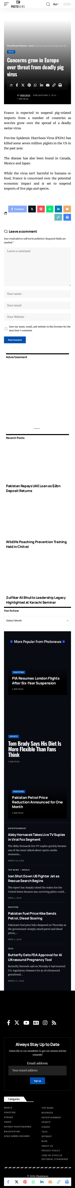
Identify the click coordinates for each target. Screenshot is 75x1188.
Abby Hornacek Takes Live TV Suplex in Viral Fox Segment (36, 837)
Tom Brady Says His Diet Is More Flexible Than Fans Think (34, 749)
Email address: (37, 1068)
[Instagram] (45, 1022)
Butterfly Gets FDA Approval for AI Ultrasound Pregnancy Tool (35, 957)
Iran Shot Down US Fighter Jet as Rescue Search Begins (33, 878)
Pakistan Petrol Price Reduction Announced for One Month (37, 802)
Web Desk (25, 95)
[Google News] (36, 1022)
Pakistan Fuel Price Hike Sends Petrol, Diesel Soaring (32, 915)
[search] (48, 4)
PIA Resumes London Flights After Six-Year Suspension (35, 680)
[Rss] (54, 1022)
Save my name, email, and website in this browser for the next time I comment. (40, 328)
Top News (13, 869)
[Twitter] (16, 1022)
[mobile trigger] (7, 4)
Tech (11, 51)
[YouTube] (26, 1022)
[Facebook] (8, 1022)
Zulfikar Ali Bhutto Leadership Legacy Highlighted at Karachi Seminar (36, 600)
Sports (14, 736)
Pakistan (18, 672)
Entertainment (17, 828)
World (26, 869)
